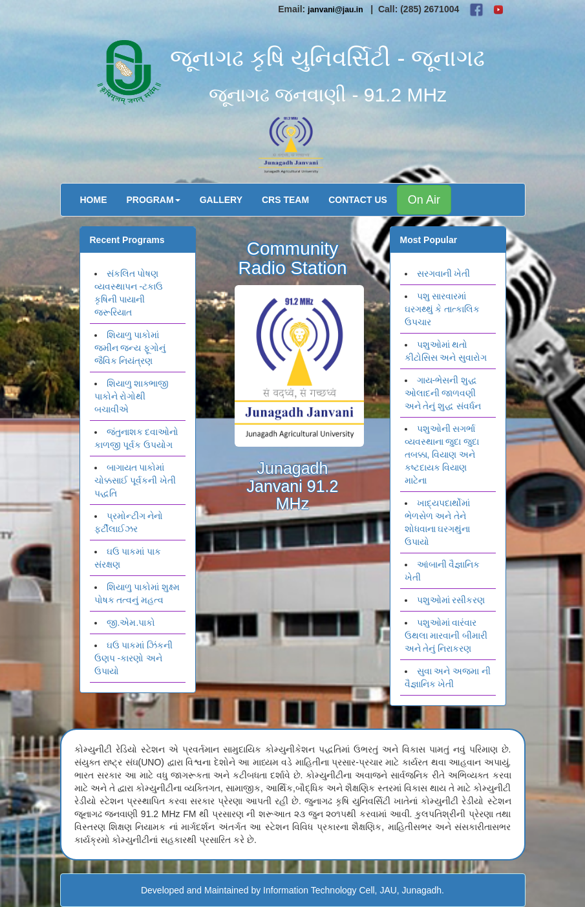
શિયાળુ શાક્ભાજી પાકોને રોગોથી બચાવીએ (131, 396)
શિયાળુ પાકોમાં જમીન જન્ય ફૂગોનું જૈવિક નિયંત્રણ (130, 348)
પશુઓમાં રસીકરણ (451, 600)
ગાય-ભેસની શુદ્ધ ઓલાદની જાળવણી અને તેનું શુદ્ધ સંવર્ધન (443, 393)
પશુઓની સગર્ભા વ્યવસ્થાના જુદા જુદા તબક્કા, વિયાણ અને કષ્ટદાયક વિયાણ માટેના (442, 454)
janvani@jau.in (335, 9)
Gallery (221, 200)
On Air (424, 199)
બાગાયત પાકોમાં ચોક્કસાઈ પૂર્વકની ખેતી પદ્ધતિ (135, 480)
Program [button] (153, 200)
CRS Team (285, 200)
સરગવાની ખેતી (444, 273)
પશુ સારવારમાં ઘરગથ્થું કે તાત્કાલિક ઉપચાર (442, 309)
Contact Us (357, 200)
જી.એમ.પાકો (131, 622)
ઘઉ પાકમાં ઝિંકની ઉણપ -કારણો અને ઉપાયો (133, 658)
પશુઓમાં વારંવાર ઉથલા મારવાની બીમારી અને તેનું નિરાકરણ (446, 635)
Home (93, 200)
